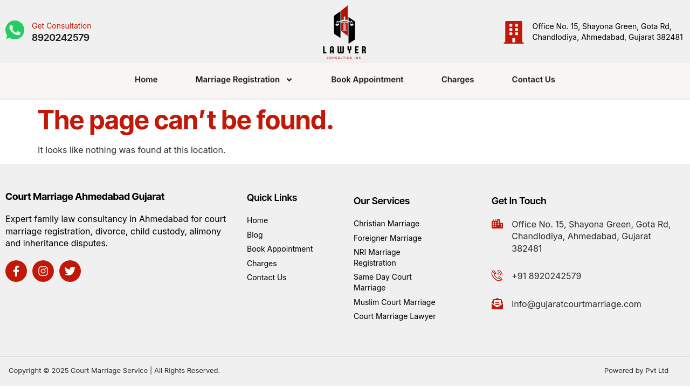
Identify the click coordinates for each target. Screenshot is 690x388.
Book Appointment (367, 75)
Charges (457, 75)
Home (146, 75)
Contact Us (533, 75)
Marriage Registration (244, 75)
